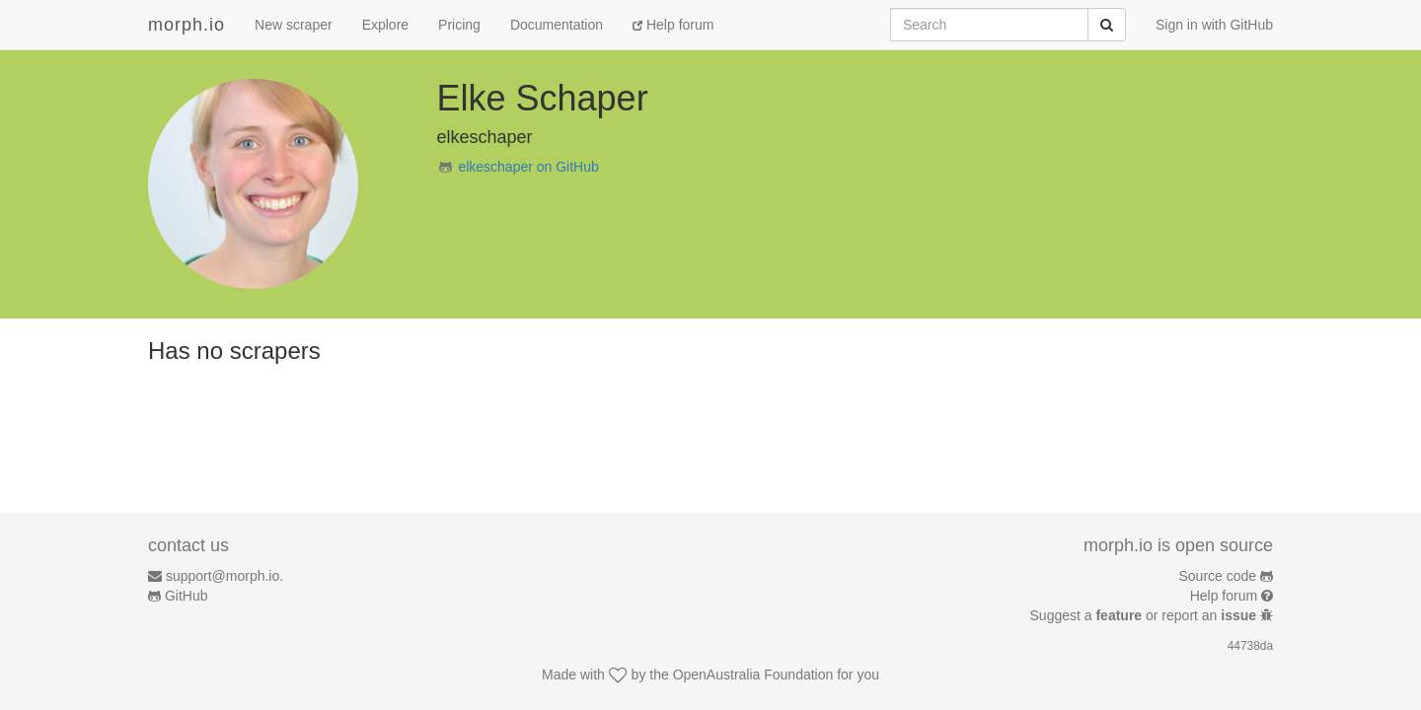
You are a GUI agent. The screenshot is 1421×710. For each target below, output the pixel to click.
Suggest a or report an (1145, 615)
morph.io (186, 25)
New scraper (294, 25)
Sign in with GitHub (1214, 25)
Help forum (673, 25)
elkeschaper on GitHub (528, 167)
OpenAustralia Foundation (753, 674)
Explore (385, 25)
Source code (1218, 576)
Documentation (556, 25)
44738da (1250, 646)
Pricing (459, 25)
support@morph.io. (224, 576)
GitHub (186, 596)
